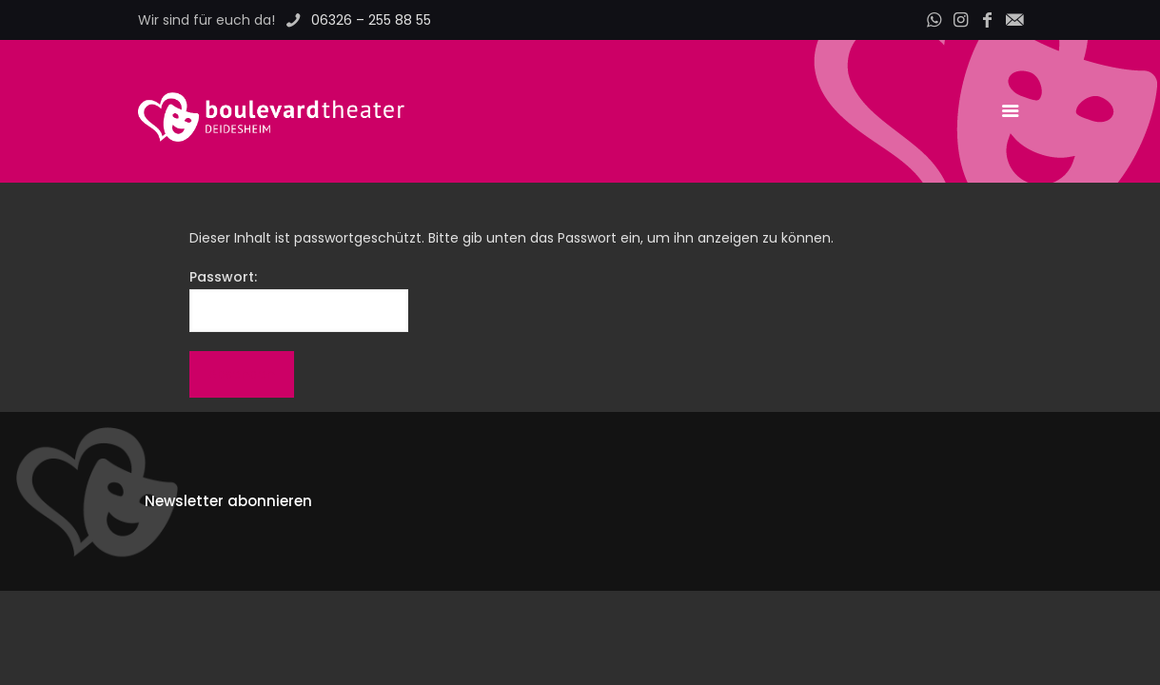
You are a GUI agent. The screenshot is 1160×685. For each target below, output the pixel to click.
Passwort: (298, 299)
